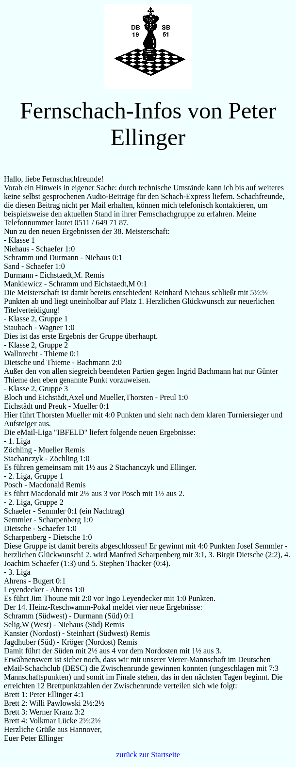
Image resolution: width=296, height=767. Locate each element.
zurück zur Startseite (148, 754)
